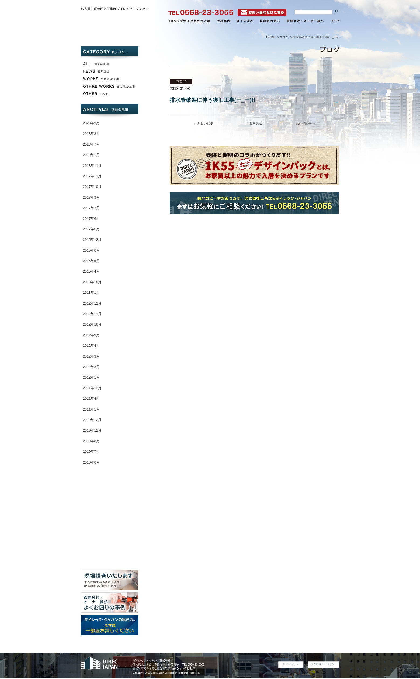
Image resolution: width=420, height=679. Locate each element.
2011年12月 (92, 388)
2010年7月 (91, 452)
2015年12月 (92, 240)
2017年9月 (91, 197)
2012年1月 (91, 377)
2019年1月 (91, 155)
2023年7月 (91, 144)
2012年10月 (92, 324)
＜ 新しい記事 (203, 123)
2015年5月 (91, 261)
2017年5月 (91, 229)
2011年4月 (91, 399)
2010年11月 (92, 430)
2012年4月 (91, 346)
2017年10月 (92, 187)
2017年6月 (91, 219)
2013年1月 (91, 293)
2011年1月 (91, 409)
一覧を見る (254, 123)
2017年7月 (91, 208)
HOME (270, 37)
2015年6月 (91, 250)
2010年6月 (91, 462)
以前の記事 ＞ (306, 123)
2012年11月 (92, 314)
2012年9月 (91, 335)
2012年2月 (91, 367)
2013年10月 (92, 282)
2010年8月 (91, 441)
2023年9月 (91, 123)
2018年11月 (92, 166)
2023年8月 (91, 134)
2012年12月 (92, 303)
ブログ (283, 37)
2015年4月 (91, 271)
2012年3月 (91, 356)
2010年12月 (92, 420)
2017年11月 (92, 176)
